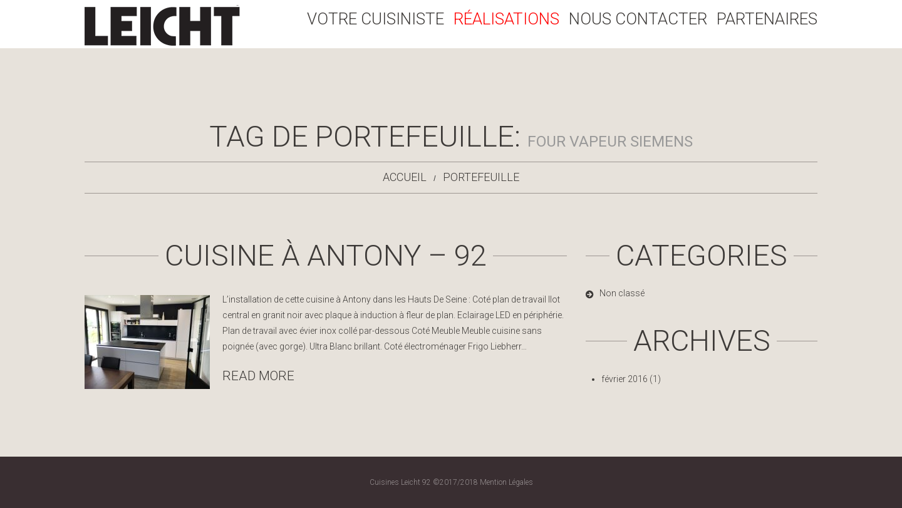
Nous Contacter (638, 19)
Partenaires (767, 19)
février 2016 (624, 379)
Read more (258, 375)
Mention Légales (506, 482)
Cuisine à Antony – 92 (326, 255)
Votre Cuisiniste (375, 19)
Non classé (622, 293)
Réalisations (506, 19)
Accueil (405, 177)
